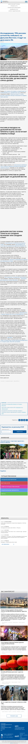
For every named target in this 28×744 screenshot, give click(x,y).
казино (3, 651)
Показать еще (14, 716)
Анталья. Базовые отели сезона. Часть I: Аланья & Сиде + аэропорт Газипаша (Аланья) (14, 532)
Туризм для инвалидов (14, 7)
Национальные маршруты (10, 490)
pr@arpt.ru (11, 737)
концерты (3, 653)
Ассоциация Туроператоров (5, 1)
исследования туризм (9, 381)
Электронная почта (5, 429)
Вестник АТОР (5, 483)
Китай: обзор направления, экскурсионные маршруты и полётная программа (13, 523)
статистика (2, 381)
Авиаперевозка (4, 622)
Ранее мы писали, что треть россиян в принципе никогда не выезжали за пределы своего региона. (13, 95)
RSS (1, 730)
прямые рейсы (15, 622)
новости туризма (21, 622)
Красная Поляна (19, 651)
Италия (22, 711)
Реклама (3, 728)
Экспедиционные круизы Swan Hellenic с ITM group (10, 527)
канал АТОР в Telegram (12, 404)
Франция (18, 711)
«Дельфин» (10, 337)
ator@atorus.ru (9, 735)
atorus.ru (11, 743)
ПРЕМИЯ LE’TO (14, 6)
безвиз (3, 682)
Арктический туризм (14, 4)
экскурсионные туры (5, 683)
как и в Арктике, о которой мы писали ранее (15, 277)
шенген (10, 711)
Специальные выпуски (8, 479)
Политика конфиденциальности (6, 724)
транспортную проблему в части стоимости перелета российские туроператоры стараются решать (13, 166)
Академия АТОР (14, 9)
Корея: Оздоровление (14, 11)
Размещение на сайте (6, 727)
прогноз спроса (8, 651)
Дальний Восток (16, 381)
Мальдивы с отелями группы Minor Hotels (9, 542)
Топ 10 (3, 493)
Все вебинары (5, 544)
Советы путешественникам (10, 486)
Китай (3, 623)
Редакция (3, 726)
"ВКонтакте (18, 407)
